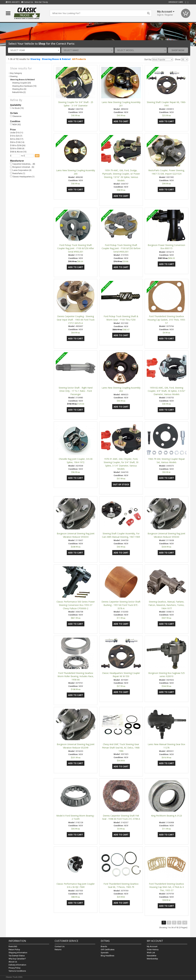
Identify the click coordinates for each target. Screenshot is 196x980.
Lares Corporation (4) (20, 170)
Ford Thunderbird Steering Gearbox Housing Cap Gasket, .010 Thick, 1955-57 (166, 319)
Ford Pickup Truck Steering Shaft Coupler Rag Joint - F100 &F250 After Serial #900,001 (75, 248)
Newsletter (151, 955)
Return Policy (14, 949)
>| (185, 922)
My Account (152, 946)
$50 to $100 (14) (17, 142)
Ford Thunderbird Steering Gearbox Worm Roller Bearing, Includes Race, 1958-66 (76, 676)
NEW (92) (15, 124)
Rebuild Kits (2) (19, 92)
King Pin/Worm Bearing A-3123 (166, 815)
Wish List (151, 952)
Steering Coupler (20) (21, 83)
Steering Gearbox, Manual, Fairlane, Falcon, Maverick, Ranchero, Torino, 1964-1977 (166, 605)
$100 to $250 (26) (17, 145)
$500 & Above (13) (18, 152)
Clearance (15, 116)
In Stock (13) (17, 108)
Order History (152, 949)
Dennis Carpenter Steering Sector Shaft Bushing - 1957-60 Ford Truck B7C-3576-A (121, 605)
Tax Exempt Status (17, 955)
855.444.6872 (13, 2)
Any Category (16, 73)
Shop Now (178, 50)
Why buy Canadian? (17, 959)
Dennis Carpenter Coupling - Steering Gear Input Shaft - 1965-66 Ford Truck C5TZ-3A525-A (75, 319)
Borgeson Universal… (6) (22, 167)
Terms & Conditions (17, 971)
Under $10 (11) (16, 132)
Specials (104, 952)
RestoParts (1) (17, 173)
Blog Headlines (107, 955)
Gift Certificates (107, 949)
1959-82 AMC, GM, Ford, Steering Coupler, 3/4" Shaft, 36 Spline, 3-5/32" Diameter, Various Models (166, 391)
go (37, 155)
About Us (13, 962)
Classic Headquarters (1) (22, 176)
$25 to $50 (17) (16, 139)
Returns (58, 949)
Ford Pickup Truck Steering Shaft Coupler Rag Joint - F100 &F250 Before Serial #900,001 (121, 248)
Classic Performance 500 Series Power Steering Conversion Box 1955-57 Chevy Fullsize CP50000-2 (76, 605)
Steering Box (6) (19, 89)
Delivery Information (17, 965)
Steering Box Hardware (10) (24, 86)
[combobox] (34, 50)
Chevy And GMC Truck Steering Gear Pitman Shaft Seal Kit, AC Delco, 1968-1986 (121, 747)
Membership (152, 959)
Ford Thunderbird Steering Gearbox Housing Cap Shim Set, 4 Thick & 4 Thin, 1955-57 (166, 887)
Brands (104, 946)
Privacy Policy (14, 968)
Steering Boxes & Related (56, 59)
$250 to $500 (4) (17, 148)
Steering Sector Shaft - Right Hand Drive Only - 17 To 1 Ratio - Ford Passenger (75, 391)
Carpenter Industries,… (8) (22, 163)
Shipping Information (18, 952)
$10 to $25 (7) (16, 136)
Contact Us (27, 2)
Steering (35, 59)
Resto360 (13, 946)
